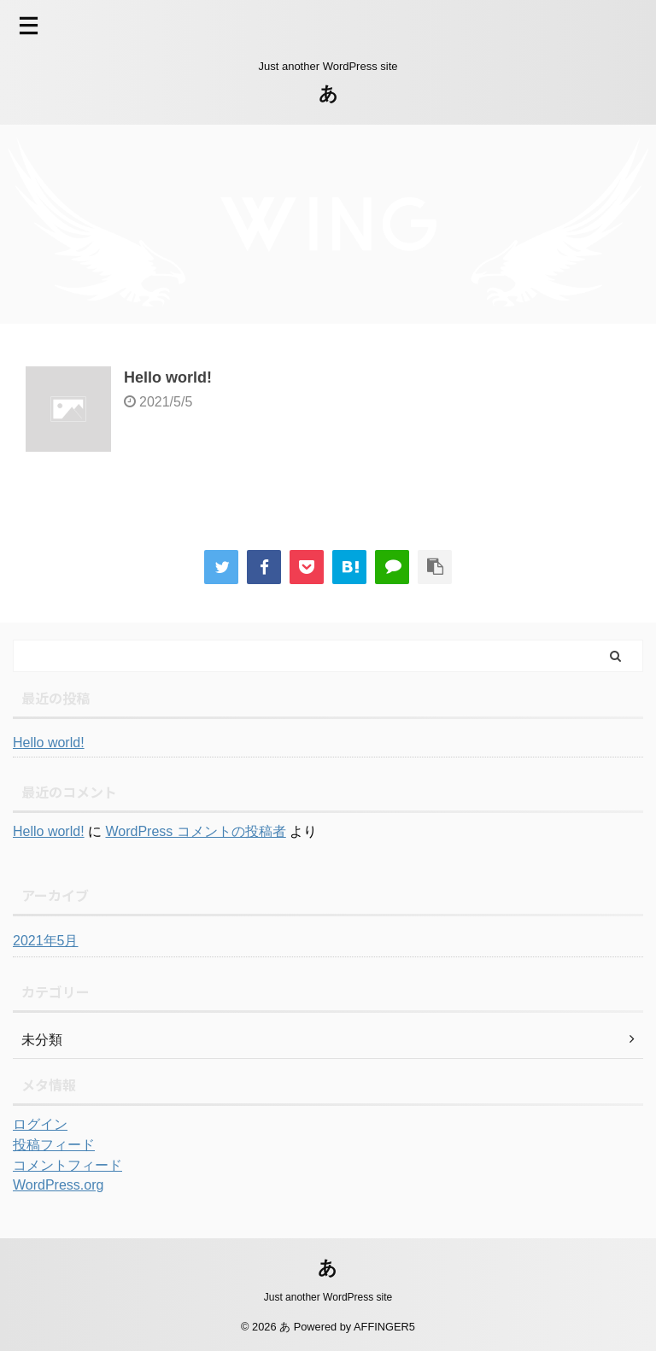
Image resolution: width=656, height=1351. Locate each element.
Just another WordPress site (328, 1297)
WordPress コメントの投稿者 (195, 831)
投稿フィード (54, 1145)
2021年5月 (46, 940)
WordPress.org (58, 1185)
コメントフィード (67, 1165)
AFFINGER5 (384, 1326)
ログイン (40, 1124)
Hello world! (168, 377)
